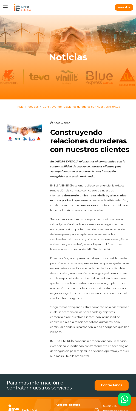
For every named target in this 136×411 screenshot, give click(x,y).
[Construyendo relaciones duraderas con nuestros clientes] (24, 123)
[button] (5, 7)
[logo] (22, 7)
